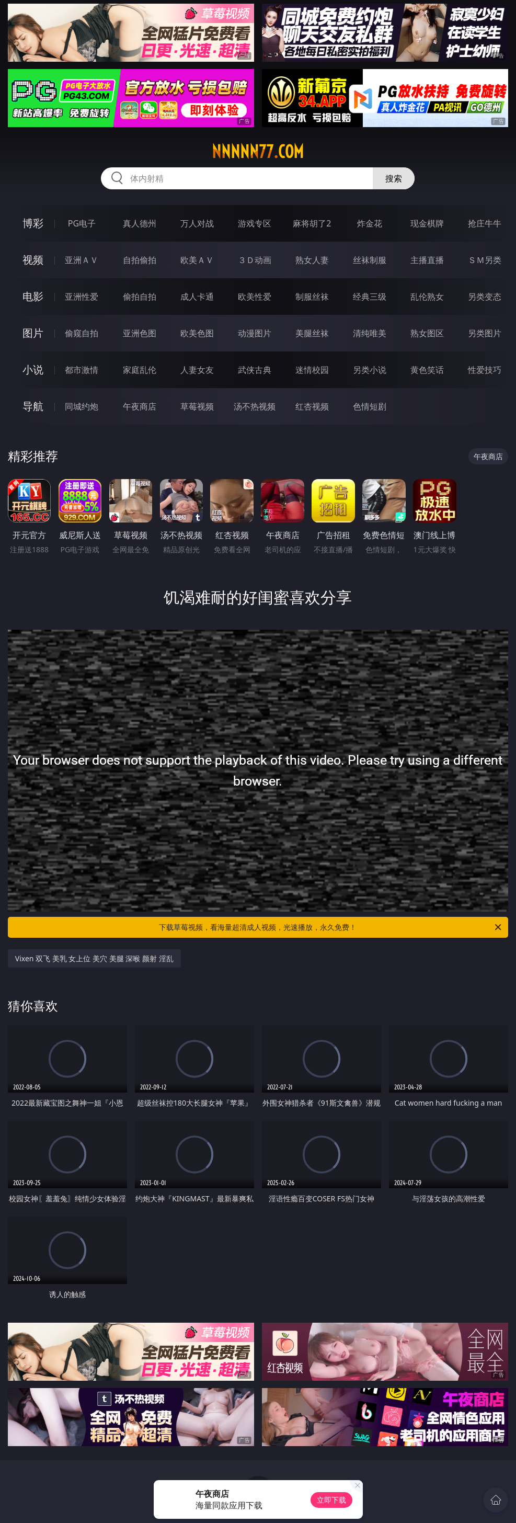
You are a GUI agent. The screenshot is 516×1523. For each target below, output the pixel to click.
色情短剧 (369, 406)
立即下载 (331, 1500)
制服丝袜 (312, 296)
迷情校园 (312, 370)
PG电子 (82, 223)
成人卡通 (197, 296)
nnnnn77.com (258, 151)
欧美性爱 (254, 296)
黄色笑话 (427, 370)
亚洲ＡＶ (81, 260)
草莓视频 (197, 406)
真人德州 (139, 223)
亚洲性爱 (81, 296)
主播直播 (427, 260)
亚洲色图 (139, 333)
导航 (32, 406)
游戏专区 (254, 223)
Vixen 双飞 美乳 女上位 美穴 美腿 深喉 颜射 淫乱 (94, 958)
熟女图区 (427, 333)
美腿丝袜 (312, 333)
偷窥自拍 (81, 333)
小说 (32, 369)
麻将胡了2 (312, 223)
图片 (32, 333)
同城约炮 (81, 406)
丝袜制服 (369, 260)
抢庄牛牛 (484, 223)
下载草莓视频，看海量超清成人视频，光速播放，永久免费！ (331, 927)
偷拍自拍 (139, 296)
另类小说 (369, 370)
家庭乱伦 (139, 370)
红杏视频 (312, 406)
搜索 (393, 178)
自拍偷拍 (139, 260)
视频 (32, 260)
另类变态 (484, 296)
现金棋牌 (427, 223)
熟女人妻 (312, 260)
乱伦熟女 (427, 296)
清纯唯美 (369, 333)
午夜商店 (139, 406)
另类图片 (484, 333)
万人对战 (197, 223)
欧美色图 (197, 333)
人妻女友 (197, 370)
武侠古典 (254, 370)
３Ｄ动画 (254, 260)
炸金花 (369, 223)
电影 (32, 296)
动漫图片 (254, 333)
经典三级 (369, 296)
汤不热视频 (255, 406)
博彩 (32, 223)
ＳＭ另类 (484, 260)
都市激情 (81, 370)
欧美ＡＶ (197, 260)
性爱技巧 (484, 370)
